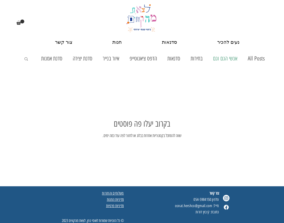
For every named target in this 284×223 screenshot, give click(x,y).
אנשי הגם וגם (225, 58)
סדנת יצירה (82, 58)
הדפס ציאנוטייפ (143, 58)
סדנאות (173, 58)
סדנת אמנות (51, 58)
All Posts (256, 58)
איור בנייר (111, 58)
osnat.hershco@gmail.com (193, 205)
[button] (20, 22)
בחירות (197, 58)
